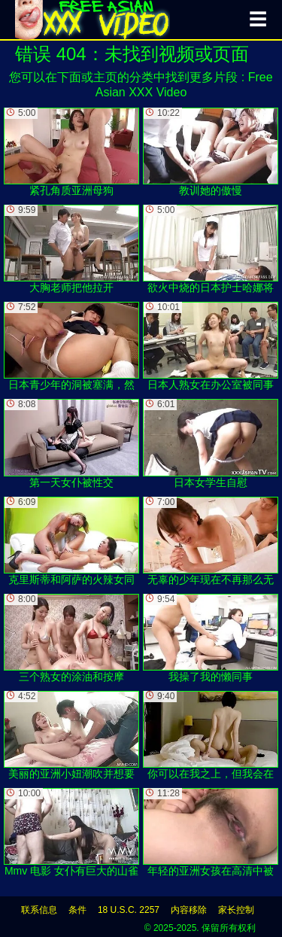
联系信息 (39, 910)
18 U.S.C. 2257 (128, 910)
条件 (77, 910)
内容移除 (189, 910)
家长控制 (236, 910)
